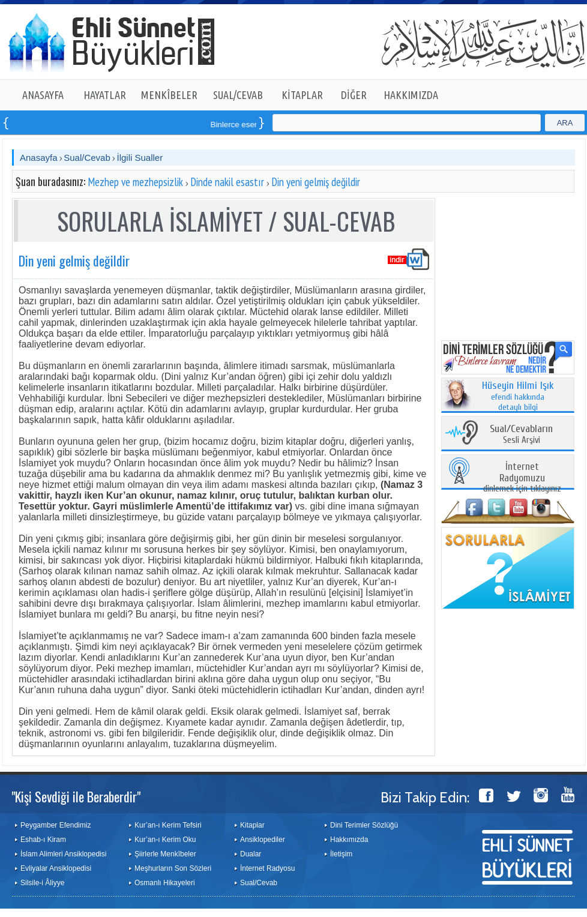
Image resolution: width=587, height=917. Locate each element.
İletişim (341, 854)
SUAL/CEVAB (238, 95)
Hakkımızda (349, 839)
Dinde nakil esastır (227, 182)
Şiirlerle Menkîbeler (165, 854)
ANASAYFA (43, 95)
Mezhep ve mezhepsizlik (135, 182)
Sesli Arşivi (521, 434)
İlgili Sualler (139, 157)
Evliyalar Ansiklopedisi (55, 868)
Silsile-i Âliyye (42, 883)
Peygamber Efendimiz (55, 825)
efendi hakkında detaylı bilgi (518, 396)
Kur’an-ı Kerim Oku (165, 839)
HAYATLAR (104, 95)
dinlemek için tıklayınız (522, 478)
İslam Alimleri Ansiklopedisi (63, 854)
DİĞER (354, 95)
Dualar (250, 854)
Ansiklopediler (262, 839)
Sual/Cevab (87, 157)
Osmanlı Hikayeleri (164, 883)
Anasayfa (39, 157)
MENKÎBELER (169, 95)
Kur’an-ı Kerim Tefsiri (168, 825)
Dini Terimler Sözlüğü (364, 825)
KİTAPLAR (302, 95)
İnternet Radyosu (267, 868)
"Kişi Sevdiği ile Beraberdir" (75, 796)
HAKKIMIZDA (411, 95)
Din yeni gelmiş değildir (315, 182)
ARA (565, 122)
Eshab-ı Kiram (43, 839)
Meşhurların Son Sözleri (172, 868)
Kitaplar (252, 825)
